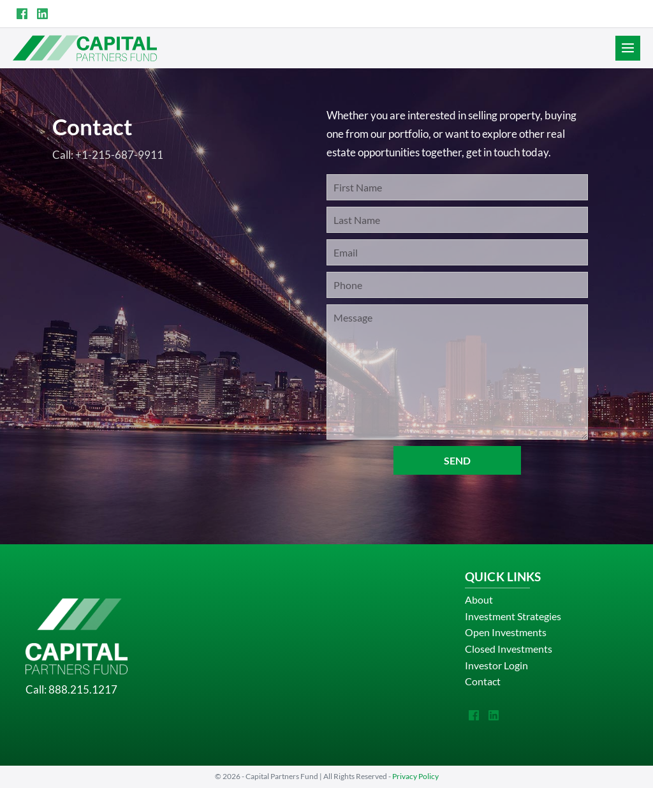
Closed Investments (508, 649)
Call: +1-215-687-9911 (107, 154)
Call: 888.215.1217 (71, 689)
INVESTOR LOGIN (601, 13)
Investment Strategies (513, 616)
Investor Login (496, 665)
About (479, 599)
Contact (483, 681)
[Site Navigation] (627, 48)
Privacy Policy (415, 776)
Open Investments (506, 632)
